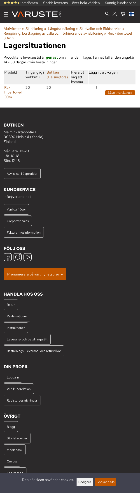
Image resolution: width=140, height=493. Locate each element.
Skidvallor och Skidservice (101, 28)
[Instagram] (18, 257)
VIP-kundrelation (19, 389)
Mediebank (14, 450)
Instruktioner (16, 327)
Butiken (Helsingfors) (57, 74)
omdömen (21, 2)
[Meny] (6, 14)
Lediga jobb (15, 473)
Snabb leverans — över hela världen (71, 2)
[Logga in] (114, 14)
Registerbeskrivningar (22, 400)
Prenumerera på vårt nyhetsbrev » (35, 274)
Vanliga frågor (16, 209)
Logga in (13, 377)
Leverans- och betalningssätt (27, 339)
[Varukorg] (122, 14)
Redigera (84, 482)
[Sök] (107, 14)
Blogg (11, 426)
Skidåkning (36, 28)
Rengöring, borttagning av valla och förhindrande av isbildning (55, 33)
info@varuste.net (17, 196)
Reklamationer (17, 316)
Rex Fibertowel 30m (13, 92)
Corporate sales (18, 221)
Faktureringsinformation (24, 232)
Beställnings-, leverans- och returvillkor (34, 351)
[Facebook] (8, 257)
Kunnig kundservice (120, 2)
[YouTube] (27, 257)
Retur (11, 304)
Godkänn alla (105, 482)
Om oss (12, 461)
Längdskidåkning (63, 28)
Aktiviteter (14, 28)
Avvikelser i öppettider (22, 173)
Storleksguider (17, 438)
